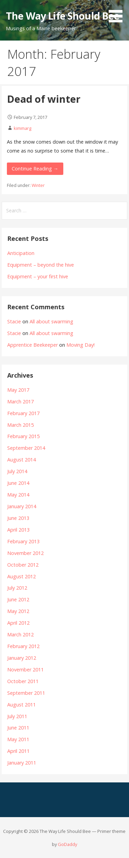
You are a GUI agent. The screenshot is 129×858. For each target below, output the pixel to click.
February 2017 (23, 413)
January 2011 (21, 762)
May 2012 (18, 611)
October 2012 (23, 564)
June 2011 (18, 727)
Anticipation (20, 253)
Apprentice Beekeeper (32, 345)
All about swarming (51, 321)
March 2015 (20, 425)
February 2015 (23, 436)
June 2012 (18, 599)
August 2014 (21, 459)
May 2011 (18, 739)
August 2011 (21, 704)
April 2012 (18, 623)
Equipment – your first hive (37, 276)
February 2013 (23, 541)
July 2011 (17, 716)
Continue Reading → (35, 168)
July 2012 (17, 587)
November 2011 (25, 669)
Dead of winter (43, 98)
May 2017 (18, 390)
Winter (38, 185)
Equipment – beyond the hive (40, 264)
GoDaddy (67, 844)
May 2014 (18, 494)
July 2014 (17, 471)
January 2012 (21, 658)
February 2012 (23, 646)
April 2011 (18, 751)
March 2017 (20, 401)
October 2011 (23, 681)
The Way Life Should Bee (62, 15)
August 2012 (21, 576)
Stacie (14, 321)
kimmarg (22, 128)
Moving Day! (80, 345)
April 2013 (18, 529)
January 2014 (21, 506)
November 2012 (25, 553)
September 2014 (26, 448)
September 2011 (26, 693)
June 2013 (18, 518)
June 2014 (18, 483)
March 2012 (20, 634)
